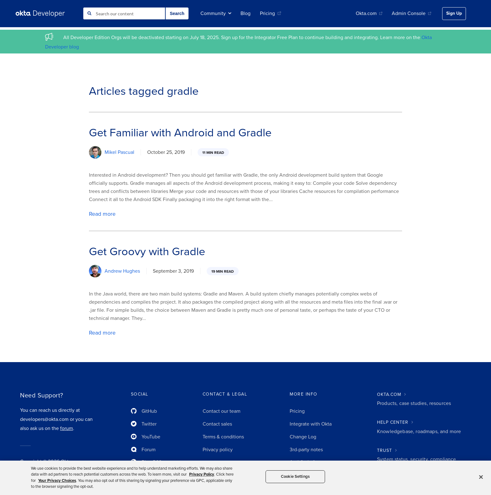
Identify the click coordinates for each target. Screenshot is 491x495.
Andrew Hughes (122, 271)
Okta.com (369, 13)
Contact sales (217, 424)
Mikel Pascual (119, 152)
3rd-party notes (306, 450)
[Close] (481, 477)
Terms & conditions (223, 437)
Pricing (270, 13)
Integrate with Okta (311, 424)
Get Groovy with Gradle (147, 251)
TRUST (384, 450)
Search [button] (177, 13)
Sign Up (454, 13)
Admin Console (411, 13)
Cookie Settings (295, 476)
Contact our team (221, 411)
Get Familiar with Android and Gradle (180, 132)
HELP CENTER (392, 422)
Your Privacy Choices (57, 480)
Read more (102, 213)
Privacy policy (218, 450)
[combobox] (124, 13)
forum (66, 428)
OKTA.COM (389, 394)
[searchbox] (124, 13)
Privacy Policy (201, 474)
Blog (245, 13)
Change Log (303, 437)
